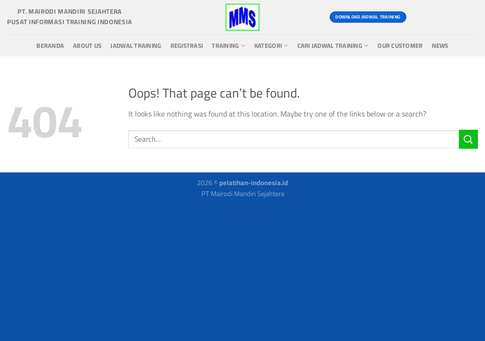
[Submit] (468, 139)
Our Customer (399, 46)
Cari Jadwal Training (333, 45)
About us (87, 46)
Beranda (50, 46)
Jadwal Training (135, 46)
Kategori (271, 45)
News (440, 46)
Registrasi (187, 46)
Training (228, 45)
